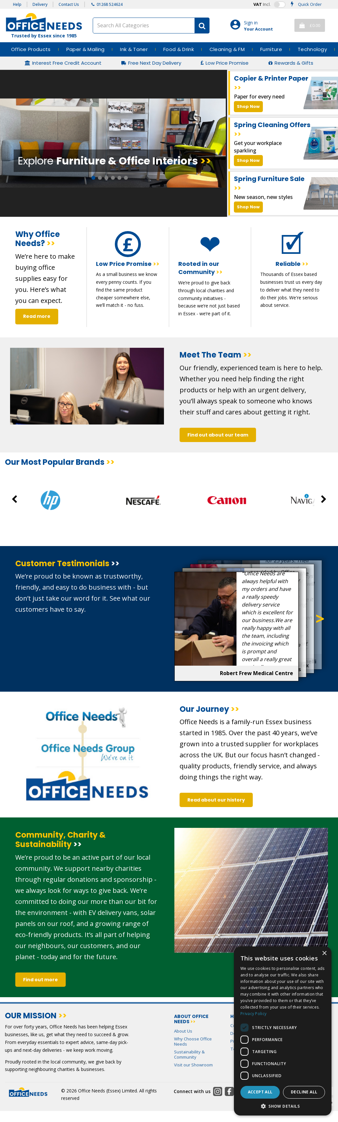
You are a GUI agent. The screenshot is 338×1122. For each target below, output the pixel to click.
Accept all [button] (260, 1092)
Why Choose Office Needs (193, 1041)
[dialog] (282, 1030)
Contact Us (69, 4)
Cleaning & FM (227, 49)
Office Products (31, 49)
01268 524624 (110, 4)
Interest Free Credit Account (66, 63)
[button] (282, 1106)
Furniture (271, 49)
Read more (36, 316)
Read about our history (216, 800)
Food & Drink (178, 49)
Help (17, 4)
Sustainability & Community (189, 1054)
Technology (312, 49)
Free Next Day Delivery (154, 63)
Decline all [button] (304, 1092)
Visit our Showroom (193, 1065)
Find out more (40, 979)
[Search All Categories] (151, 25)
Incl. (262, 4)
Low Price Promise (227, 63)
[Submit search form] (202, 25)
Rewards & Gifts (294, 63)
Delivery (40, 4)
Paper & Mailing (85, 49)
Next (320, 619)
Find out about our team (217, 435)
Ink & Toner (134, 49)
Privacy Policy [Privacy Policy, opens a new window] (253, 1013)
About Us (183, 1031)
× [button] (324, 953)
